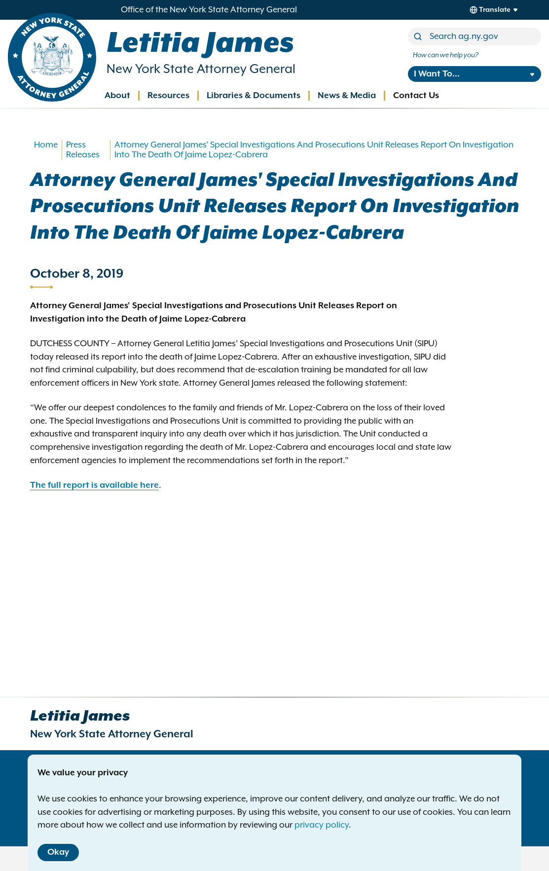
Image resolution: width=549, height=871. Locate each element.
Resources (168, 96)
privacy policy (321, 825)
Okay (58, 852)
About (117, 96)
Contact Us (416, 96)
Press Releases (83, 150)
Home (46, 145)
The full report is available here (94, 485)
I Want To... (437, 74)
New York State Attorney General (201, 69)
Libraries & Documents (253, 96)
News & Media (347, 96)
